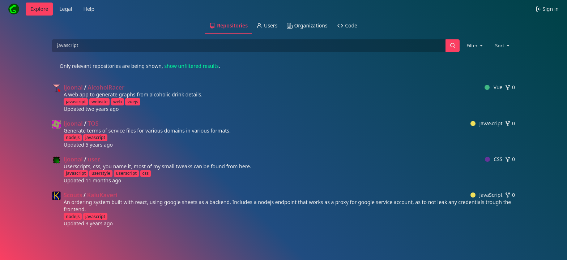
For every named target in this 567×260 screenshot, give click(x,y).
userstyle (100, 173)
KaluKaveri (102, 195)
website (99, 102)
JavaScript (486, 123)
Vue (493, 87)
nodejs (73, 137)
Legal (65, 8)
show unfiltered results (191, 65)
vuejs (132, 102)
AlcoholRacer (106, 87)
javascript (76, 102)
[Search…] (452, 45)
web (117, 102)
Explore (39, 8)
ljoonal (73, 87)
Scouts (73, 195)
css (145, 173)
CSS (494, 159)
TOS (93, 123)
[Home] (14, 9)
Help (89, 8)
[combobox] (475, 45)
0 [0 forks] (510, 87)
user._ (95, 159)
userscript (126, 173)
